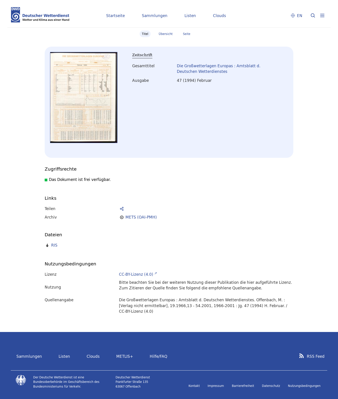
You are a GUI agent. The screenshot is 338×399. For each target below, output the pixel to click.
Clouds (219, 15)
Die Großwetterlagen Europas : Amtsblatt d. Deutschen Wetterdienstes (218, 69)
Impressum (216, 385)
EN (299, 15)
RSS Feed (316, 356)
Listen (190, 15)
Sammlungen (154, 15)
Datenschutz (271, 385)
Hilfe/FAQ (158, 356)
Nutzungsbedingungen (304, 385)
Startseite (115, 15)
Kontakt (194, 385)
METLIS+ (124, 356)
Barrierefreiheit (243, 385)
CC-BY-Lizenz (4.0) (136, 274)
